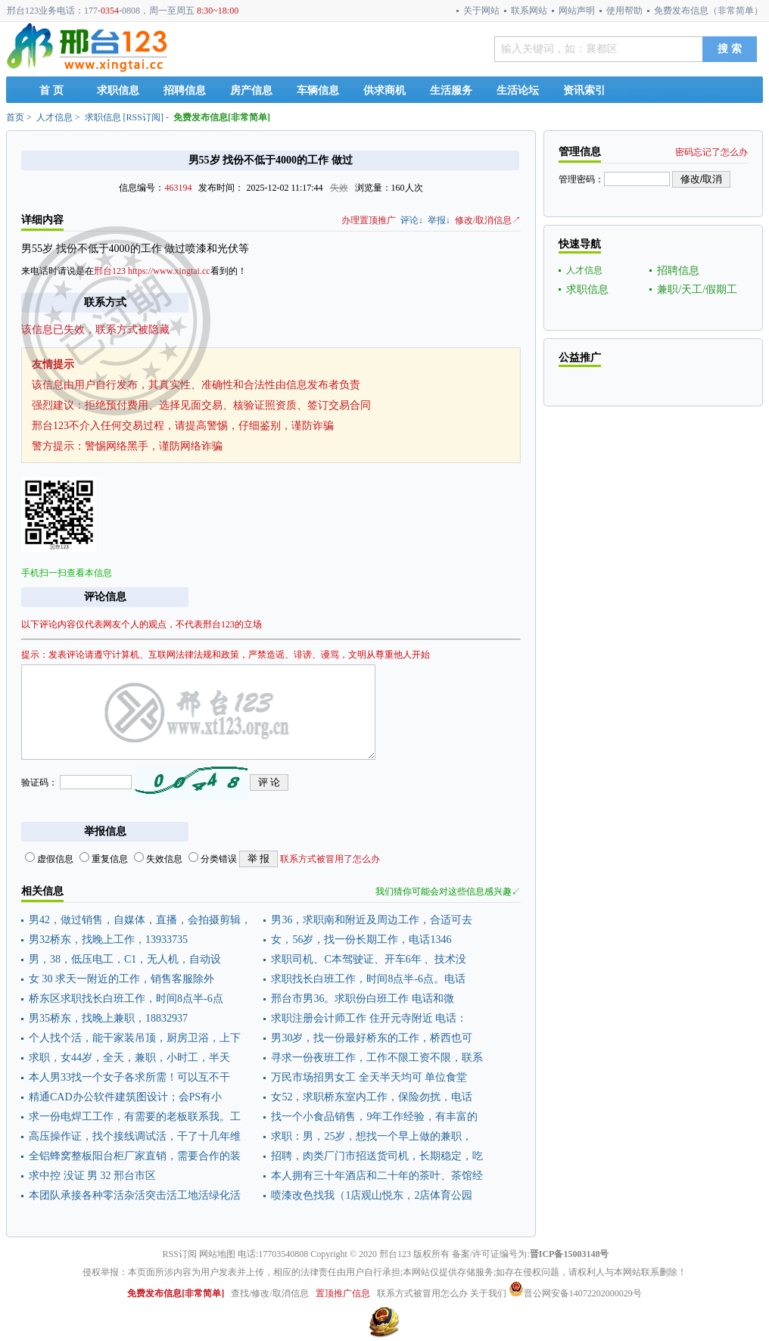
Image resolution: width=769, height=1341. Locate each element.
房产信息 (251, 90)
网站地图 (217, 1254)
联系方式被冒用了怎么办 (330, 859)
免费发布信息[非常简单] (221, 117)
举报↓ (439, 220)
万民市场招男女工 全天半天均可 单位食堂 (369, 1077)
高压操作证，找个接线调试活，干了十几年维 (135, 1136)
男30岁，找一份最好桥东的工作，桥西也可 (371, 1038)
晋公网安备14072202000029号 (575, 1293)
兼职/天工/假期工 (697, 289)
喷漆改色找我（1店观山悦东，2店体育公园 (371, 1195)
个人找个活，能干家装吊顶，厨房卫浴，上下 (135, 1038)
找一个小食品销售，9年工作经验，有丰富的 (374, 1116)
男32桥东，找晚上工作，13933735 (108, 939)
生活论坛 (518, 90)
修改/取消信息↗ (488, 220)
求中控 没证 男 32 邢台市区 (92, 1175)
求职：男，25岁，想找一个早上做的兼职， (371, 1136)
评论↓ (411, 220)
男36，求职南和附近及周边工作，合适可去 (371, 920)
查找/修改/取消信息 (270, 1293)
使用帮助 (624, 10)
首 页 (51, 90)
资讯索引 (584, 90)
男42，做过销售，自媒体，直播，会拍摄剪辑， (140, 920)
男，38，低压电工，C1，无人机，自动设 (125, 959)
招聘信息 (184, 90)
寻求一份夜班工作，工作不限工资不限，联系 (377, 1057)
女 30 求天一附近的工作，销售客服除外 (121, 979)
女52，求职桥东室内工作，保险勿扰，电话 (371, 1097)
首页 (15, 117)
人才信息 (54, 117)
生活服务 (451, 90)
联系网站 (529, 10)
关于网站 (481, 10)
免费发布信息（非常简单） (708, 10)
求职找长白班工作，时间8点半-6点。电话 (368, 979)
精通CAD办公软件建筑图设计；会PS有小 (125, 1097)
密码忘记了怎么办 (711, 152)
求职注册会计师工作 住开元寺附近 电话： (369, 1018)
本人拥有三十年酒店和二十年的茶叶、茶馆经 (377, 1175)
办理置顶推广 (368, 220)
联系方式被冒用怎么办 (422, 1293)
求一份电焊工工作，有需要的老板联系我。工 (135, 1116)
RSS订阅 (143, 117)
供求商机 (384, 90)
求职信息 (118, 90)
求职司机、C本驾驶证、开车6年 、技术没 (368, 959)
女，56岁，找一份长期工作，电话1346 (361, 939)
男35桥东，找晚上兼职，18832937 (108, 1018)
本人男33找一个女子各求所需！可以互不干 (129, 1077)
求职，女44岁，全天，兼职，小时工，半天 (129, 1057)
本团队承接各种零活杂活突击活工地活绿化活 (135, 1195)
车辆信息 (318, 90)
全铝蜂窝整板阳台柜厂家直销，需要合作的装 (135, 1156)
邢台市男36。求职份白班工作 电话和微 (362, 998)
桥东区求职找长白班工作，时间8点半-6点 (126, 998)
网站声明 (577, 10)
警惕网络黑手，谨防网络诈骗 (154, 446)
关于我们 (488, 1293)
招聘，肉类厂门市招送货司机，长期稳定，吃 (377, 1156)
